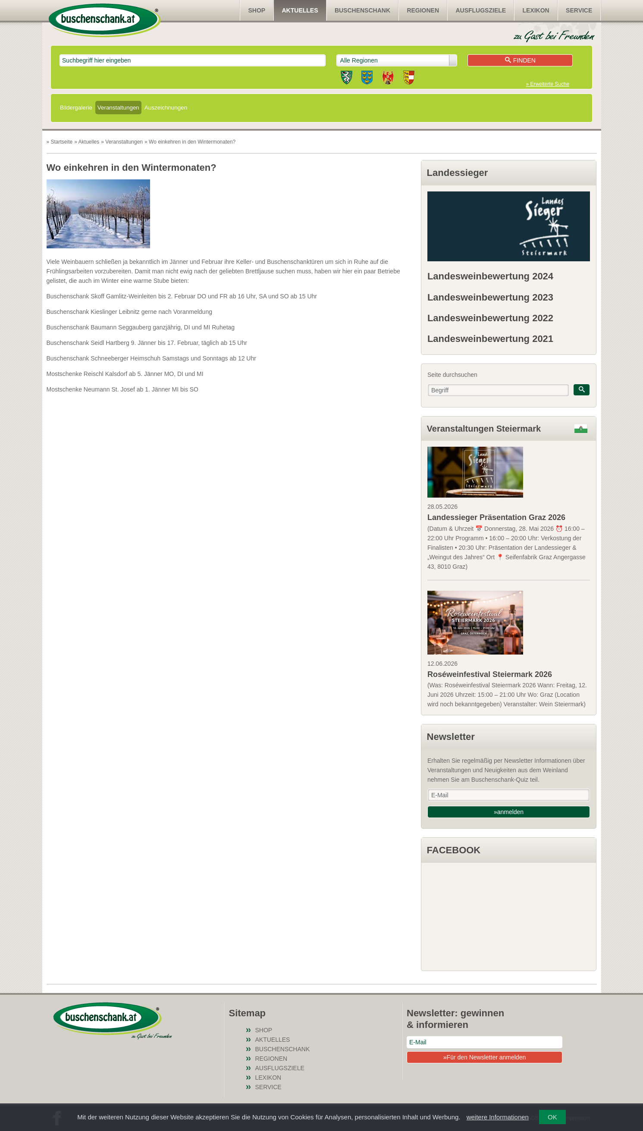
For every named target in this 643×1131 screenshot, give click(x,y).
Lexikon (535, 10)
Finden (520, 60)
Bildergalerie (76, 107)
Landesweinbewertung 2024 (490, 276)
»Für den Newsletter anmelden (484, 1057)
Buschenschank (362, 10)
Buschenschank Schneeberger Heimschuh (104, 358)
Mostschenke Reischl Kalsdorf (87, 373)
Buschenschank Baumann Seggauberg (99, 327)
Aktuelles (300, 10)
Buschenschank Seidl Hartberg (88, 342)
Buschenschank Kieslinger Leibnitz (93, 311)
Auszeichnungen (165, 107)
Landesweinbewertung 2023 (490, 297)
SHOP (256, 10)
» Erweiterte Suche (547, 84)
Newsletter (451, 736)
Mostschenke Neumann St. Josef (91, 389)
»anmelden (509, 811)
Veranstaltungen (118, 107)
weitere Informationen (498, 1117)
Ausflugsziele (480, 10)
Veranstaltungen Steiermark (484, 428)
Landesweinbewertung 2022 (490, 318)
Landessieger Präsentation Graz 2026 (496, 517)
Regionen (423, 10)
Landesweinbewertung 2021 (490, 338)
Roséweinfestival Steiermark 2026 (489, 674)
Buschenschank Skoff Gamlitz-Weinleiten (102, 296)
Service (579, 10)
